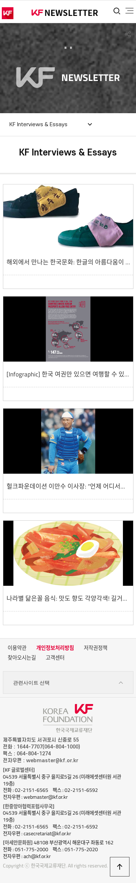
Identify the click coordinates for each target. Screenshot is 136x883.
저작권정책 (95, 648)
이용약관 (17, 648)
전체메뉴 (129, 11)
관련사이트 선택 (68, 683)
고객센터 (55, 658)
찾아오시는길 (22, 658)
